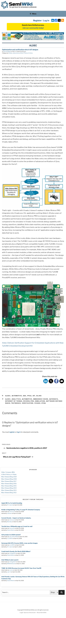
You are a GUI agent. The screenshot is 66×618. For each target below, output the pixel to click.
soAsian (9, 513)
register (12, 432)
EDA (21, 53)
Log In (46, 20)
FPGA (25, 53)
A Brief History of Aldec (9, 474)
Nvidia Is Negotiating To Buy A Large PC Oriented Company (20, 510)
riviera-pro (28, 401)
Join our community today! (33, 28)
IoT (28, 53)
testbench (16, 403)
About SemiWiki (41, 612)
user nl (9, 572)
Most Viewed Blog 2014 (9, 488)
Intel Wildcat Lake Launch (9, 560)
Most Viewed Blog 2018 (9, 479)
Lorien (11, 570)
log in (19, 432)
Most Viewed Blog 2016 (9, 483)
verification (27, 403)
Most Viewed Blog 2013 (9, 490)
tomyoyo (11, 511)
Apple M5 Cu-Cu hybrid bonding (11, 503)
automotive (27, 399)
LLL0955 (9, 538)
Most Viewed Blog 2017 (8, 481)
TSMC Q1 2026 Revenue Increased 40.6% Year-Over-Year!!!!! (21, 568)
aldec (8, 399)
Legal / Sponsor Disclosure (28, 612)
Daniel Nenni (10, 530)
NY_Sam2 (10, 505)
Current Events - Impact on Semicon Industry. (16, 518)
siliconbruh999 (13, 536)
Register (37, 20)
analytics (16, 399)
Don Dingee (7, 51)
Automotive (16, 53)
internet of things (13, 401)
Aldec (10, 53)
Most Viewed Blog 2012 (8, 492)
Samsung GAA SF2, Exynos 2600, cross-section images (19, 543)
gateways (53, 399)
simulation (40, 401)
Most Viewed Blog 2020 (9, 477)
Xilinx (31, 53)
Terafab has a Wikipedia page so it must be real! (16, 526)
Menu (33, 14)
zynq (43, 403)
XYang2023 (12, 553)
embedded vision (40, 399)
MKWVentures (11, 563)
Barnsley (9, 521)
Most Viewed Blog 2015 (9, 486)
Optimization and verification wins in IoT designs (20, 50)
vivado (37, 403)
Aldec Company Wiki (8, 472)
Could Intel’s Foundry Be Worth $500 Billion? (15, 551)
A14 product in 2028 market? (11, 535)
